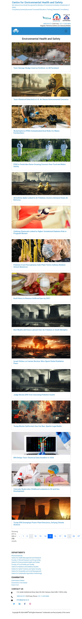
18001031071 (47, 23)
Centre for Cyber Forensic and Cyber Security (26, 569)
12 (35, 536)
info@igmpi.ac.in (23, 600)
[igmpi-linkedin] (19, 604)
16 (55, 536)
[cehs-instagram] (30, 604)
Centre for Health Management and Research (26, 558)
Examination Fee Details (19, 583)
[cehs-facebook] (25, 604)
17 (60, 536)
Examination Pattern (18, 580)
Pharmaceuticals (17, 555)
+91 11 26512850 (65, 23)
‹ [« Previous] (19, 536)
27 (79, 536)
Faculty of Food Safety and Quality (23, 564)
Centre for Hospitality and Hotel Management (26, 571)
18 (65, 536)
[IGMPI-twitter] (14, 604)
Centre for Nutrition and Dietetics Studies (25, 567)
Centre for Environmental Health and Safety (26, 562)
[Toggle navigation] (66, 31)
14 (45, 536)
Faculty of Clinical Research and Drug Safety (26, 560)
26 (74, 536)
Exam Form (15, 585)
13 (40, 536)
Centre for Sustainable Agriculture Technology (27, 573)
